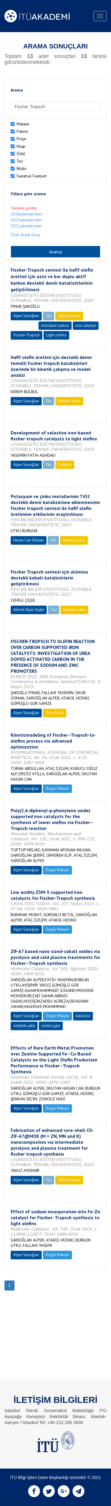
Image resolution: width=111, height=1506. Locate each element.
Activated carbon (55, 325)
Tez (20, 161)
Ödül (21, 153)
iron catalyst (85, 325)
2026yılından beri (26, 214)
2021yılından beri (26, 226)
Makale (23, 124)
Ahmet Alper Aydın (28, 609)
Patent (22, 131)
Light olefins (56, 335)
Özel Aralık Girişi (25, 234)
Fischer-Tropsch (26, 335)
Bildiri (22, 168)
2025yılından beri (26, 220)
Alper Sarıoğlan (26, 315)
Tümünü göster (24, 208)
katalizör (83, 1015)
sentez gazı (50, 1025)
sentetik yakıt (24, 1025)
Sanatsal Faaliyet (31, 176)
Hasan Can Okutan (28, 540)
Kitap (21, 146)
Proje (21, 138)
